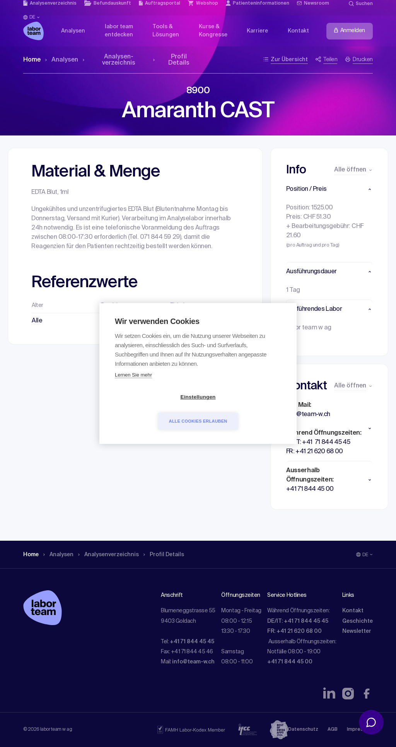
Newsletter (356, 631)
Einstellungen (153, 409)
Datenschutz (303, 729)
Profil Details (171, 60)
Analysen (61, 60)
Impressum (360, 729)
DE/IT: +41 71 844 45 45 (297, 621)
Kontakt (353, 610)
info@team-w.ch (193, 662)
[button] (329, 189)
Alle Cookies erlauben (242, 409)
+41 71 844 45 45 (192, 641)
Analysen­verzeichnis (109, 60)
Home (32, 60)
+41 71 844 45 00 (289, 662)
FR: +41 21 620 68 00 (294, 631)
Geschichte (357, 621)
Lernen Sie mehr (133, 387)
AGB (333, 729)
